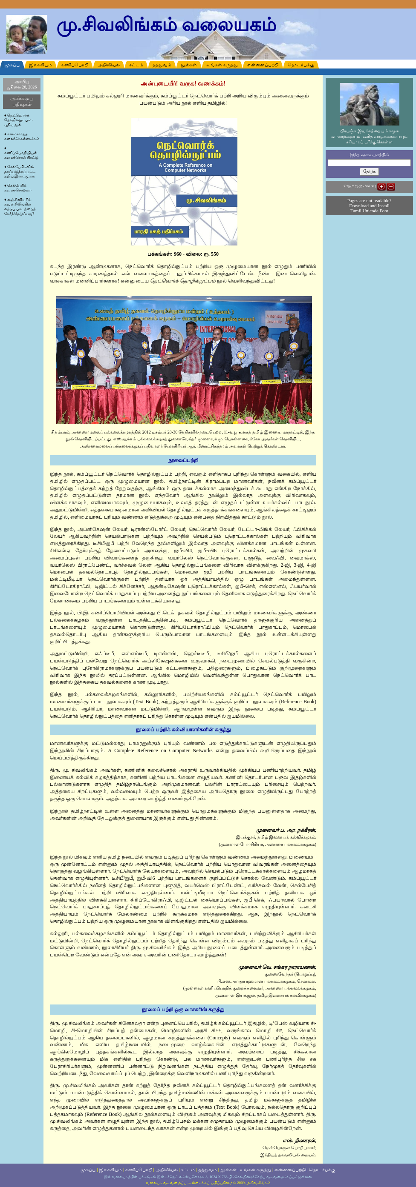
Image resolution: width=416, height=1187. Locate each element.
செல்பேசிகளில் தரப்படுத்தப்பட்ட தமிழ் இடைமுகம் (19, 171)
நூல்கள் (228, 1169)
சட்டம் (188, 1169)
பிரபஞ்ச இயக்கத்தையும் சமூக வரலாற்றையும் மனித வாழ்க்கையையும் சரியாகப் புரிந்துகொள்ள (369, 134)
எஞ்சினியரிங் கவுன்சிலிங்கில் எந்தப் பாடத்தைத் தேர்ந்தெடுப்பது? (20, 206)
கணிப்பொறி (138, 1169)
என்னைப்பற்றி (290, 1169)
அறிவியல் (167, 1169)
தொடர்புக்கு (322, 1169)
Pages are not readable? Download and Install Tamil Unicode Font (369, 205)
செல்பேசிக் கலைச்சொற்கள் (18, 187)
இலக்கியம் (110, 1169)
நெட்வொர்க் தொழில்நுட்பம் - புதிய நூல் (18, 120)
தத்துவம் (207, 1169)
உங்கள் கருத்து (255, 1169)
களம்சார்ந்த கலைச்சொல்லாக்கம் (21, 136)
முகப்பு (88, 1169)
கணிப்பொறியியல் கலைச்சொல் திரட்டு (21, 155)
